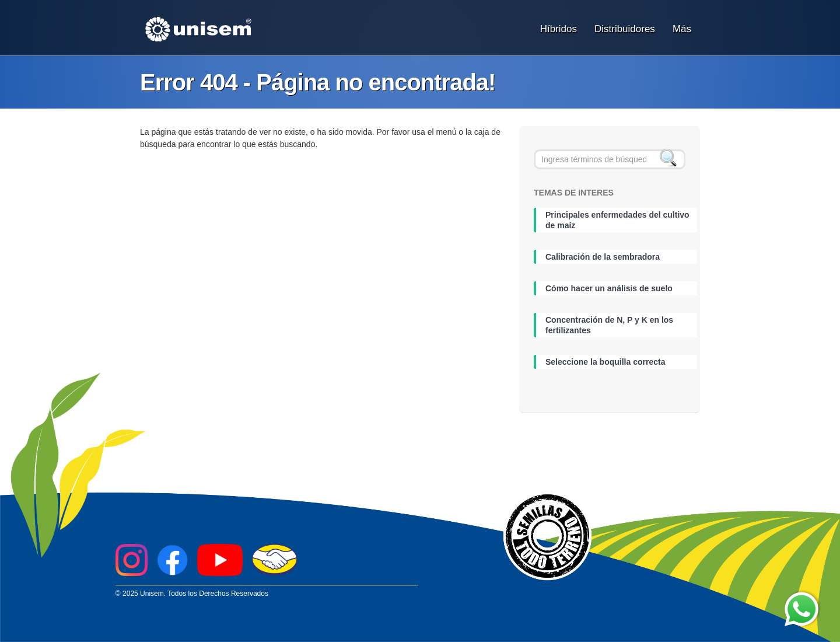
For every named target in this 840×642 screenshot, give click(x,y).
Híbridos (558, 28)
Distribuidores (624, 28)
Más (682, 28)
